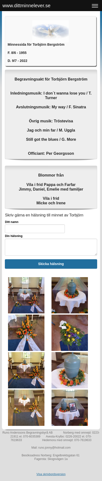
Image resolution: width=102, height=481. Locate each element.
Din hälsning (13, 236)
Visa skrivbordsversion (51, 474)
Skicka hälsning (51, 264)
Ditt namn (11, 222)
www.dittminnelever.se (26, 5)
